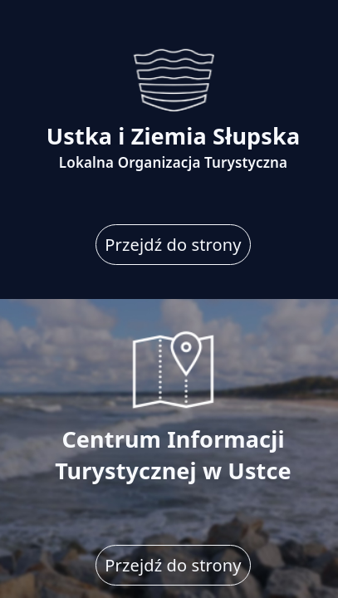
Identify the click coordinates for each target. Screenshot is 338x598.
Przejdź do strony (173, 244)
